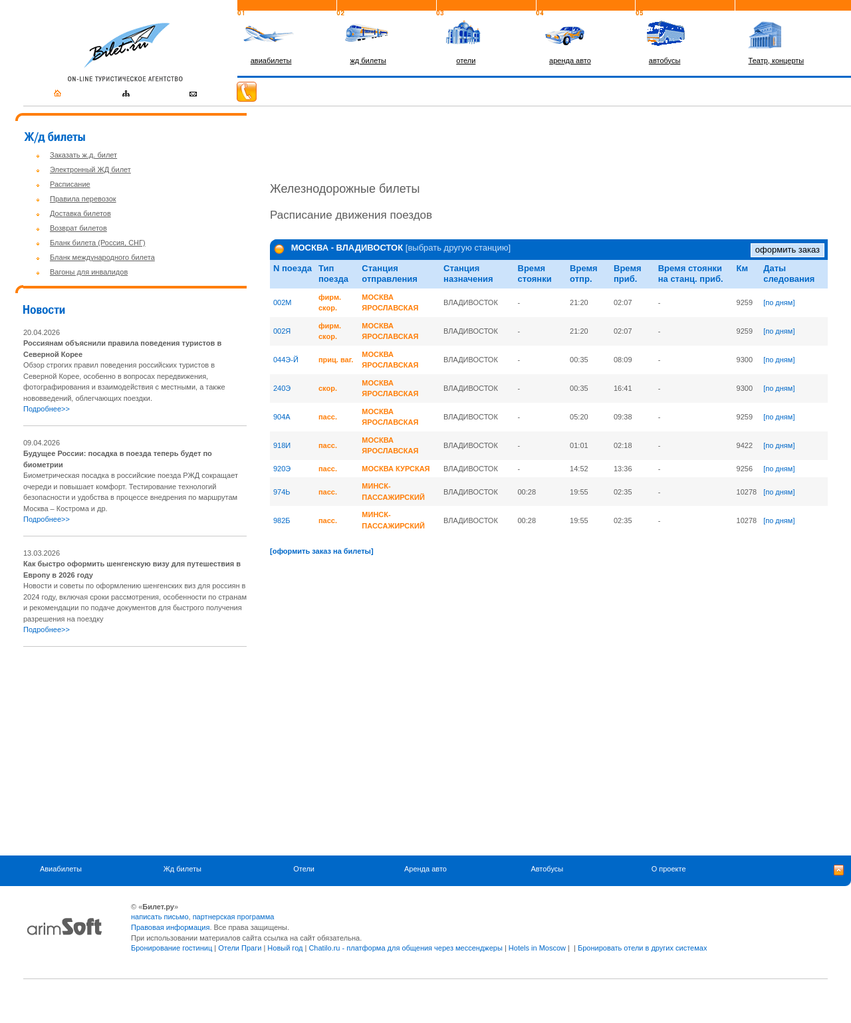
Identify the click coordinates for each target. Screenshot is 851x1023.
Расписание (70, 184)
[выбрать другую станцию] (458, 248)
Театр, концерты (776, 60)
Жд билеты (182, 869)
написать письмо (160, 917)
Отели (303, 869)
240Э (282, 388)
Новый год (285, 948)
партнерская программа (234, 917)
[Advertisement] (135, 751)
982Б (282, 520)
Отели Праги (239, 948)
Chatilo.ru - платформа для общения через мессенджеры (405, 948)
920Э (282, 469)
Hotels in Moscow (537, 948)
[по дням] (778, 302)
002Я (282, 331)
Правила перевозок (83, 199)
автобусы (665, 60)
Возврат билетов (78, 228)
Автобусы (547, 869)
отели (465, 60)
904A (282, 417)
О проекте (669, 869)
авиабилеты (271, 60)
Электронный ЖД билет (90, 169)
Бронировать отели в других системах (642, 948)
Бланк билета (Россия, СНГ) (98, 243)
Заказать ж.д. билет (83, 155)
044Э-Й (286, 360)
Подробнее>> (46, 409)
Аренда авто (425, 869)
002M (282, 302)
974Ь (282, 492)
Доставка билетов (80, 213)
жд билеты (368, 60)
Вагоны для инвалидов (89, 272)
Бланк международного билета (102, 257)
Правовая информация (170, 927)
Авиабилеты (61, 869)
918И (282, 445)
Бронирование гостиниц (171, 948)
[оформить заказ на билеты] (322, 551)
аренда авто (570, 60)
